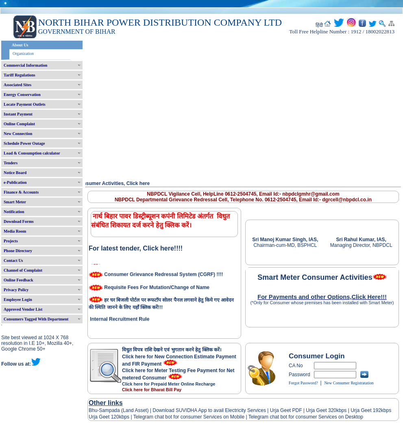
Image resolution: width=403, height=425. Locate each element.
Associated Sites (17, 85)
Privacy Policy (16, 290)
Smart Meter (15, 202)
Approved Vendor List (23, 309)
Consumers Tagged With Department (36, 319)
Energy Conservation (22, 94)
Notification (14, 211)
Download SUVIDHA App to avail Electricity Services (209, 410)
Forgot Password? (303, 383)
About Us (20, 45)
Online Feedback (18, 280)
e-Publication (15, 182)
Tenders (10, 163)
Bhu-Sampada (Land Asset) (118, 410)
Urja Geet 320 (321, 410)
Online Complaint (19, 124)
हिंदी (319, 25)
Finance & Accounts (21, 192)
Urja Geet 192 (365, 410)
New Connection (18, 133)
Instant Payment (18, 114)
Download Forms (19, 221)
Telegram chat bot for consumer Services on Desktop (305, 417)
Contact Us (13, 260)
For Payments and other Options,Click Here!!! (322, 297)
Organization (23, 53)
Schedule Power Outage (24, 143)
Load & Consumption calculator (32, 153)
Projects (11, 241)
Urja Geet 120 (104, 417)
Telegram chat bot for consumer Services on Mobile (188, 417)
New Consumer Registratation (348, 383)
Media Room (15, 231)
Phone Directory (18, 250)
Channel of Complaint (23, 270)
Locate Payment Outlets (25, 104)
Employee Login (18, 299)
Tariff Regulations (19, 75)
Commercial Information (25, 65)
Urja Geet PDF (286, 410)
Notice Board (15, 172)
